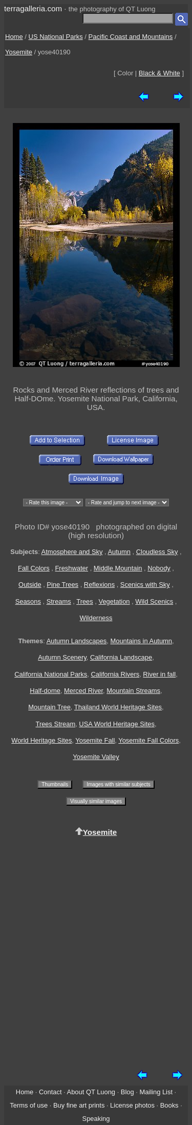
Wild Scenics (154, 601)
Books (169, 1105)
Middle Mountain (118, 568)
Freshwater (71, 568)
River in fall (159, 674)
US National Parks (56, 36)
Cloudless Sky (157, 552)
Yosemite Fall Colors (148, 740)
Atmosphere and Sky (72, 552)
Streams (59, 601)
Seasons (28, 601)
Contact (50, 1092)
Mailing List (156, 1092)
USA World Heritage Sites (117, 724)
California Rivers (115, 674)
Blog (127, 1092)
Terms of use (29, 1105)
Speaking (96, 1118)
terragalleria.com (33, 8)
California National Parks (50, 674)
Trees (84, 601)
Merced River (83, 690)
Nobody (158, 568)
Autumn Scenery (62, 657)
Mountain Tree (49, 707)
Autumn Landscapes (77, 641)
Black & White (159, 73)
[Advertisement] (96, 949)
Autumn (119, 552)
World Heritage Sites (41, 740)
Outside (29, 584)
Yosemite (18, 52)
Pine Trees (62, 584)
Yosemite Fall (95, 740)
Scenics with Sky (145, 584)
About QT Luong (91, 1092)
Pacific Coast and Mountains (131, 36)
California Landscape (121, 657)
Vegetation (114, 601)
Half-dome (45, 690)
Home (14, 36)
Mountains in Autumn (141, 641)
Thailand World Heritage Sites (118, 707)
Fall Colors (34, 568)
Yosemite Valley (96, 757)
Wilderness (96, 618)
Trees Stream (55, 724)
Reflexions (99, 584)
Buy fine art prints (78, 1105)
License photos (132, 1105)
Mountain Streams (133, 690)
